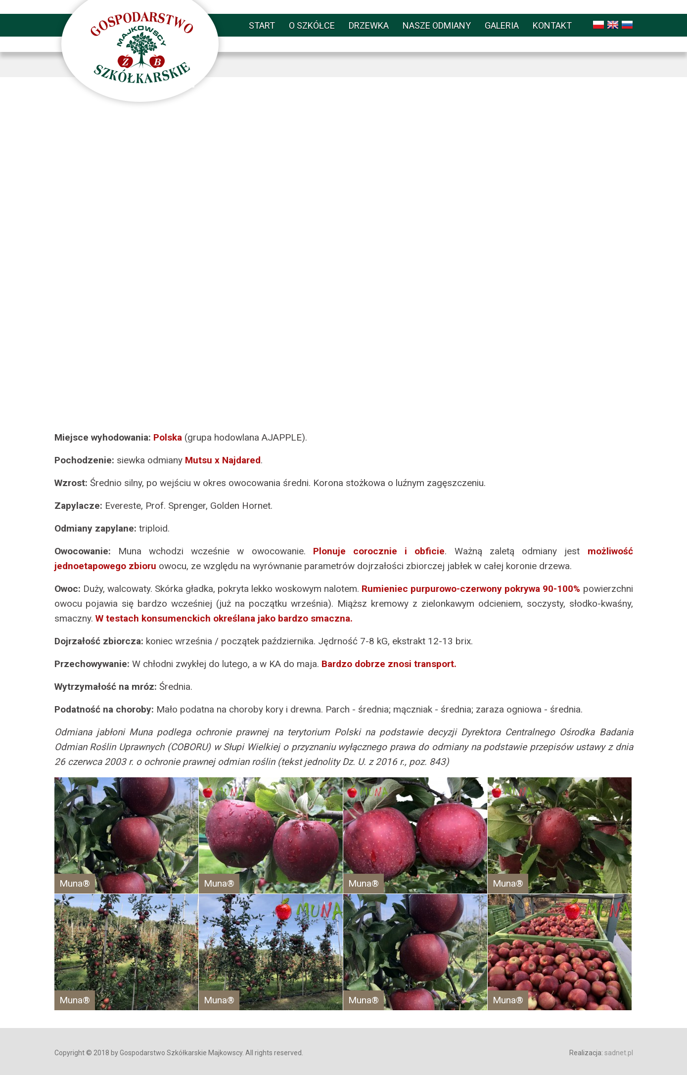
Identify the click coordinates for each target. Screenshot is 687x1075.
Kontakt (552, 25)
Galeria (502, 25)
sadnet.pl (618, 1053)
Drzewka (369, 25)
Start (262, 25)
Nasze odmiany (437, 25)
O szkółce (312, 25)
